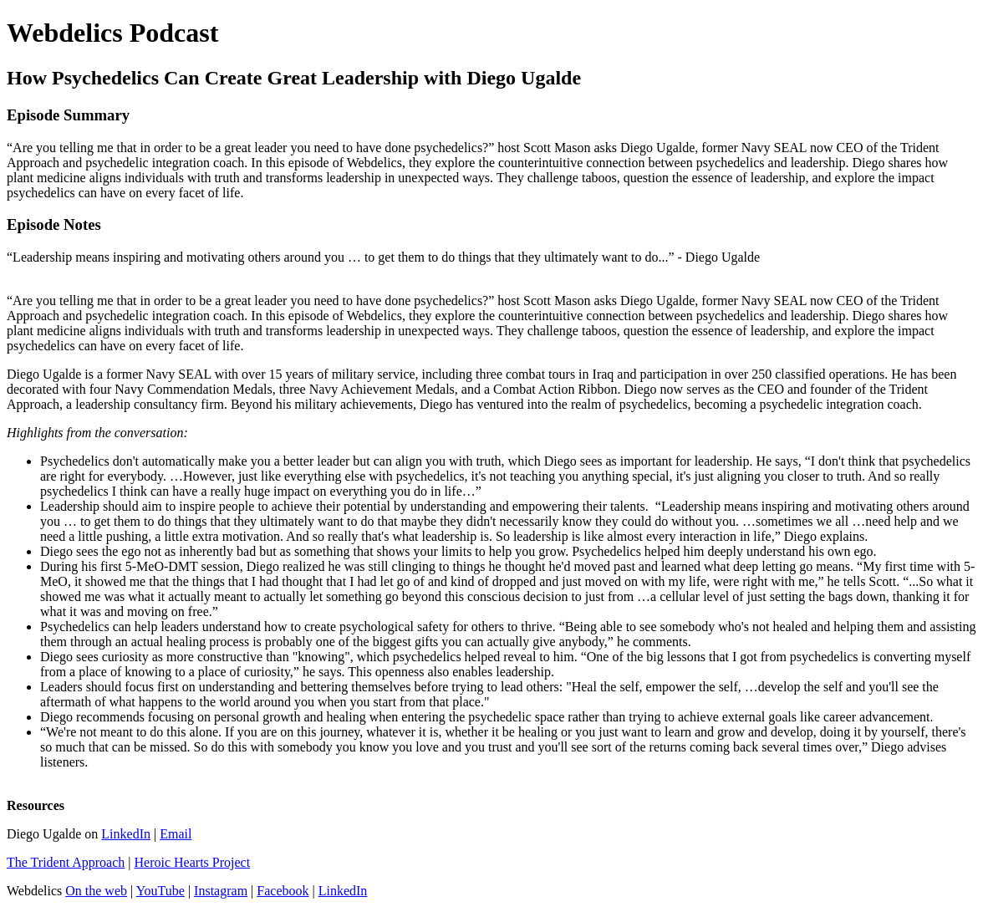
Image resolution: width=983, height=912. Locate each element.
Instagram (220, 891)
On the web (96, 891)
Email (175, 834)
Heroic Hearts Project (193, 862)
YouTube (160, 891)
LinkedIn (125, 834)
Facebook (282, 891)
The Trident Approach (66, 862)
